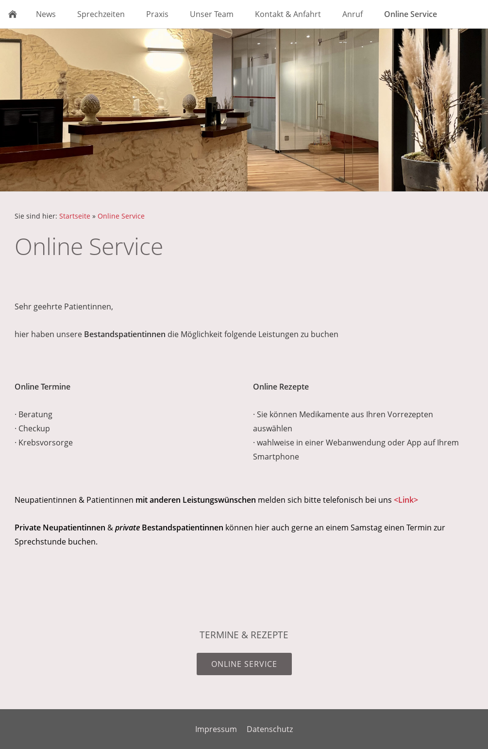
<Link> (406, 499)
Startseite (74, 216)
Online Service (121, 216)
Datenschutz (270, 729)
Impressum (216, 729)
